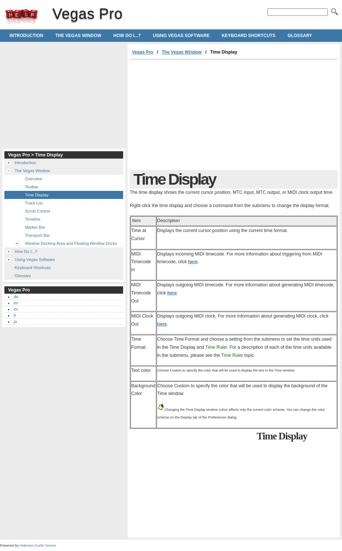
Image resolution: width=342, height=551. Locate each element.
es (16, 309)
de (16, 296)
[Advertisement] (191, 115)
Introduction (26, 35)
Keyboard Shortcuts (249, 35)
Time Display (36, 195)
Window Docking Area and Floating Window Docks (71, 243)
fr (15, 315)
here (193, 261)
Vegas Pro (21, 16)
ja (15, 321)
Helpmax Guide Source (37, 545)
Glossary (299, 35)
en (16, 303)
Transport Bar (37, 235)
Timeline (32, 219)
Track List (34, 203)
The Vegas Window (78, 35)
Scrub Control (37, 211)
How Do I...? (127, 35)
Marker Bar (35, 227)
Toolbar (31, 187)
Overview (33, 179)
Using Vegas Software (181, 35)
